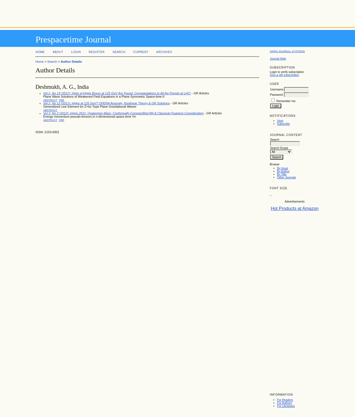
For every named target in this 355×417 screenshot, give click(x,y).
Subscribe (283, 123)
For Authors (284, 403)
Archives (164, 52)
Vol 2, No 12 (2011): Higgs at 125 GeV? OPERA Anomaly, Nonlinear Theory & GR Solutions (106, 103)
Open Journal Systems (287, 51)
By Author (283, 171)
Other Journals (286, 177)
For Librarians (286, 406)
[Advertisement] (177, 12)
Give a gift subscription (284, 75)
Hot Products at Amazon (295, 208)
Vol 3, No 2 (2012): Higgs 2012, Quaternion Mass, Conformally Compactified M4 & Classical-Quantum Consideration (123, 113)
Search (119, 52)
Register (97, 52)
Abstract (50, 100)
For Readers (285, 399)
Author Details (71, 61)
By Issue (282, 168)
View (280, 120)
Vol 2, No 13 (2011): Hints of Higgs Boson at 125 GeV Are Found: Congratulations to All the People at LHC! (117, 93)
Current (140, 52)
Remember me (286, 101)
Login (76, 52)
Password (276, 94)
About (58, 52)
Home (40, 52)
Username (276, 89)
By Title (281, 174)
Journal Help (278, 58)
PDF (61, 100)
